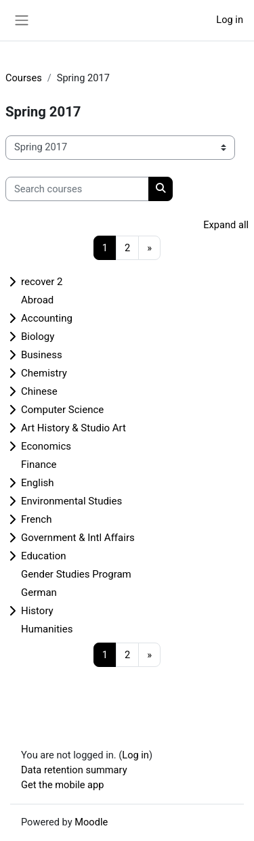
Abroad (37, 300)
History (37, 611)
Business (41, 355)
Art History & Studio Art (73, 428)
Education (43, 556)
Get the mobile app (62, 785)
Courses (23, 78)
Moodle (91, 822)
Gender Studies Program (76, 574)
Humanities (46, 629)
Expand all (226, 225)
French (36, 519)
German (39, 592)
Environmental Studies (71, 501)
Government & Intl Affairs (78, 538)
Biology (37, 336)
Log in (229, 20)
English (37, 483)
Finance (38, 464)
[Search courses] (77, 189)
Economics (46, 446)
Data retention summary (74, 770)
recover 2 (42, 282)
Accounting (46, 318)
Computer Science (62, 410)
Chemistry (44, 373)
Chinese (39, 391)
